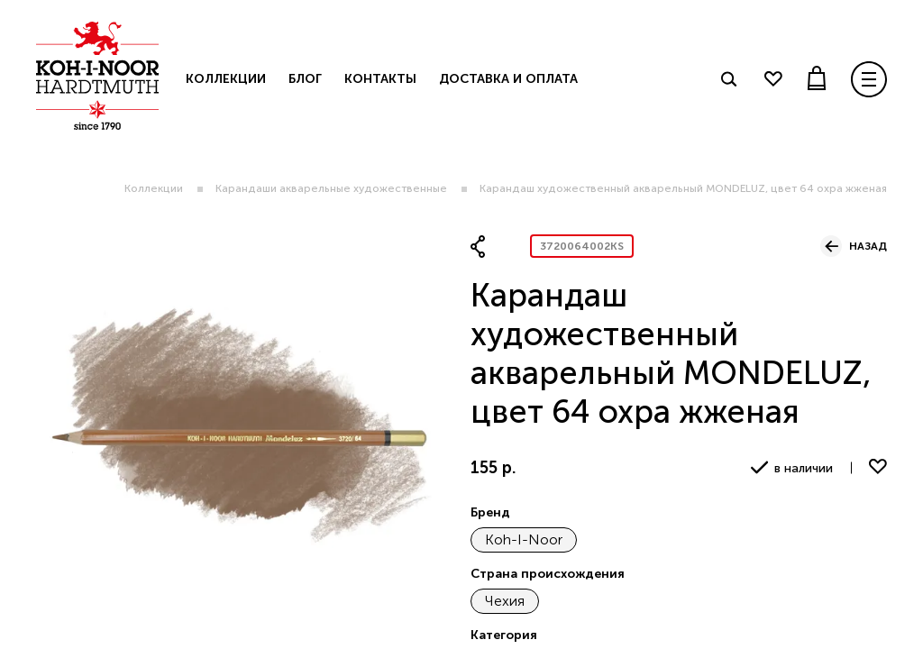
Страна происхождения (548, 573)
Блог (305, 79)
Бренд (490, 512)
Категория (504, 635)
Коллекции (153, 188)
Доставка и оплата (508, 79)
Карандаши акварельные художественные (331, 188)
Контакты (380, 79)
